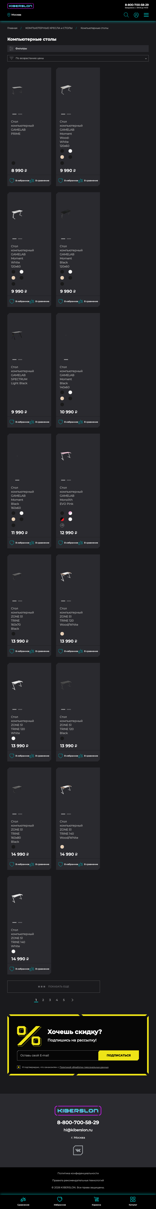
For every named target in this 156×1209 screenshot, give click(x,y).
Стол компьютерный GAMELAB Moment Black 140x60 (70, 377)
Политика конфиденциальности (78, 1172)
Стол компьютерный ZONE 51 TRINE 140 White (21, 937)
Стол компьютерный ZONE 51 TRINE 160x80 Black (21, 831)
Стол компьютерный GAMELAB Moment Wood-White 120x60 (70, 134)
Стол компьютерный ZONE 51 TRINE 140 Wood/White (70, 829)
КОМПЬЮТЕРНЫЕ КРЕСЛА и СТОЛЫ (49, 28)
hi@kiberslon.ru (78, 1129)
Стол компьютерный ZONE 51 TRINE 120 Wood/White (70, 616)
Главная (12, 28)
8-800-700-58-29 (137, 5)
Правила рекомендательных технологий (78, 1179)
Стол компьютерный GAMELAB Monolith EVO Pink (70, 495)
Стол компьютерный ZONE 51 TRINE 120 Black (70, 725)
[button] (14, 114)
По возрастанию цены (27, 58)
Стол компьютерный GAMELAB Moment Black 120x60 (70, 256)
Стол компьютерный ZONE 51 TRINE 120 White (21, 725)
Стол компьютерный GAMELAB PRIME (21, 128)
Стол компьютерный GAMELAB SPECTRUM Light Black (21, 377)
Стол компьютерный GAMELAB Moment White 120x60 (21, 256)
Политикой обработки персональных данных (84, 1066)
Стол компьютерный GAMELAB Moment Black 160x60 (21, 497)
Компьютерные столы (94, 28)
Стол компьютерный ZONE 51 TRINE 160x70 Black (21, 618)
